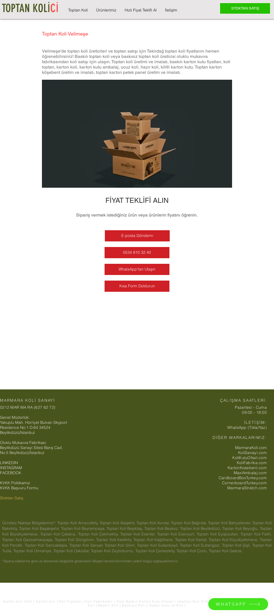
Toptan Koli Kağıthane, (154, 539)
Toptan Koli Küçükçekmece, (234, 539)
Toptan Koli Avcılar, (153, 522)
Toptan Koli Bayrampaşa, (84, 528)
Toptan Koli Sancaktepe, (47, 545)
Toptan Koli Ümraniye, (33, 550)
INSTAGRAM (11, 467)
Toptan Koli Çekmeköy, (99, 534)
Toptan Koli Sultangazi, (201, 545)
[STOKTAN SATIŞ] (245, 8)
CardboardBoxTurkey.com (243, 477)
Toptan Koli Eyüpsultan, (218, 534)
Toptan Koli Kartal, (192, 539)
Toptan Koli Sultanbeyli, (158, 545)
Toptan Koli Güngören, (75, 539)
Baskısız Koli (133, 605)
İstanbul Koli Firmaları (197, 601)
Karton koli (46, 601)
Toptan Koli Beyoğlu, (241, 528)
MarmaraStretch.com (247, 487)
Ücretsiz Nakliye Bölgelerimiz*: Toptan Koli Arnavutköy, (51, 522)
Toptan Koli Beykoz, (162, 528)
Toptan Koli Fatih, (256, 534)
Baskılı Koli (109, 605)
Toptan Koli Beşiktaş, (125, 528)
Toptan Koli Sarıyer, (87, 545)
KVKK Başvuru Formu (19, 487)
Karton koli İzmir (18, 601)
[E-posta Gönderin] (137, 235)
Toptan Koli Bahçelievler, (230, 522)
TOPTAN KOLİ (30, 8)
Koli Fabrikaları (99, 601)
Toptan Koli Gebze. (226, 550)
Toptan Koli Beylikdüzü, (201, 528)
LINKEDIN (9, 462)
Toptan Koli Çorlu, (192, 550)
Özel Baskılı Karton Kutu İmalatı (146, 601)
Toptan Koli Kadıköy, (114, 539)
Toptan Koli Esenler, (138, 534)
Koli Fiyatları (71, 601)
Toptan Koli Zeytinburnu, (113, 550)
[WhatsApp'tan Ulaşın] (137, 269)
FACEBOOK (10, 472)
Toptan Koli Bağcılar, (189, 522)
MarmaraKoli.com (251, 447)
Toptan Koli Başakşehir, (40, 528)
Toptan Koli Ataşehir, (118, 522)
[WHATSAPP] (238, 604)
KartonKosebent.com (247, 467)
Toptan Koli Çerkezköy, (155, 550)
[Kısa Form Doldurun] (137, 286)
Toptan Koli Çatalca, (59, 534)
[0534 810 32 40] (137, 252)
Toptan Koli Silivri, (121, 545)
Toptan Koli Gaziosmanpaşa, (28, 539)
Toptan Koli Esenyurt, (177, 534)
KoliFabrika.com (252, 462)
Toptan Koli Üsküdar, (72, 550)
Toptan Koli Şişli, (237, 545)
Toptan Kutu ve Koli (167, 605)
